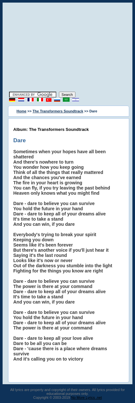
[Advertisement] (67, 47)
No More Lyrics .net (86, 397)
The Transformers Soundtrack (58, 111)
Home (22, 111)
